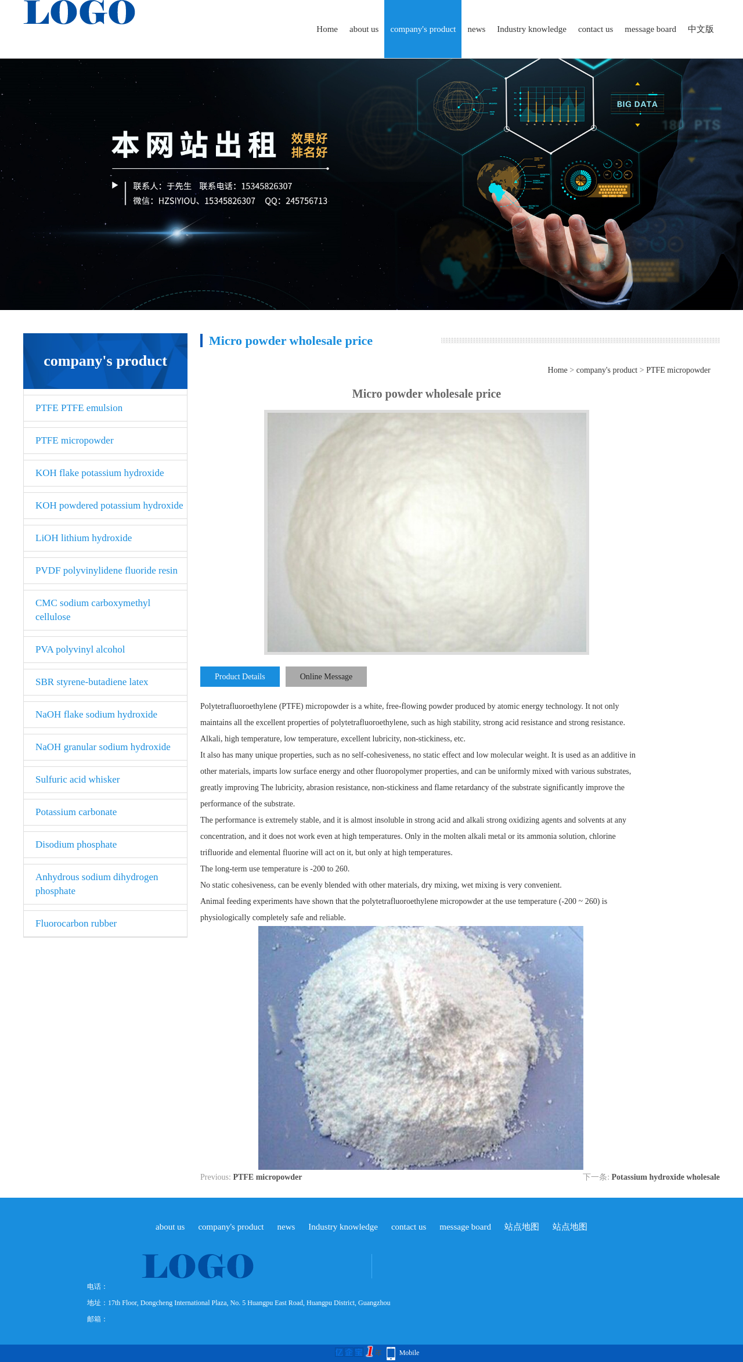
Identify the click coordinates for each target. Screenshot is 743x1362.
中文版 (701, 29)
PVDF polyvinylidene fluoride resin (106, 570)
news (476, 29)
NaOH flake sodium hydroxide (96, 714)
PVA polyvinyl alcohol (80, 649)
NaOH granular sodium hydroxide (103, 746)
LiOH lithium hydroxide (83, 537)
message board (650, 29)
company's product (423, 29)
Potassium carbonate (76, 811)
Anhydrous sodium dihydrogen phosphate (96, 883)
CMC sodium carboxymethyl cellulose (92, 609)
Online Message (326, 676)
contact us (595, 29)
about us (363, 29)
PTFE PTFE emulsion (78, 407)
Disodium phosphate (76, 844)
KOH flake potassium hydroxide (99, 472)
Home (327, 29)
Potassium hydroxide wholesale (666, 1177)
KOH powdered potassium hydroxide (109, 505)
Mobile (409, 1353)
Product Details (240, 676)
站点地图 (521, 1226)
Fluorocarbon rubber (76, 923)
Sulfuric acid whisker (77, 779)
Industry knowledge (532, 29)
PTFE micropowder (74, 440)
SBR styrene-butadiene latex (92, 681)
